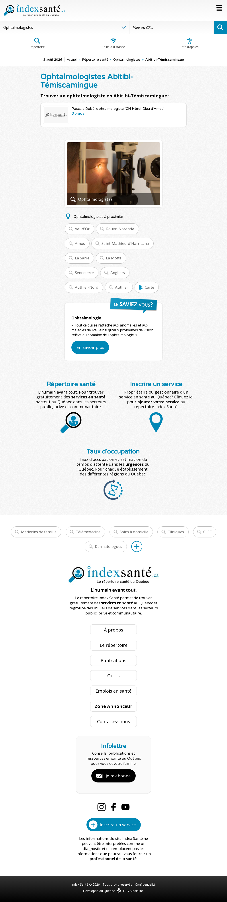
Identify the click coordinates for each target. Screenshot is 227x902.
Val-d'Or (82, 228)
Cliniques (176, 531)
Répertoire (37, 43)
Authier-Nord (86, 287)
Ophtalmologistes (127, 59)
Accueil (72, 59)
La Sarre (82, 258)
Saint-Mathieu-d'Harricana (125, 243)
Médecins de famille (39, 531)
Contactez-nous (113, 721)
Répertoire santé (95, 59)
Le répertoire (113, 645)
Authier (121, 287)
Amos (80, 243)
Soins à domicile (134, 531)
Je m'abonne (118, 776)
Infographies (190, 43)
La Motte (113, 258)
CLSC (207, 531)
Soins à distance (113, 43)
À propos (113, 630)
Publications (113, 660)
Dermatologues (108, 546)
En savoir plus (90, 347)
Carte (149, 287)
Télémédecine (88, 531)
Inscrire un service (118, 825)
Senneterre (84, 272)
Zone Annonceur (113, 706)
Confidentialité (145, 884)
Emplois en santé (113, 691)
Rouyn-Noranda (120, 228)
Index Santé (79, 884)
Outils (113, 676)
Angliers (117, 272)
